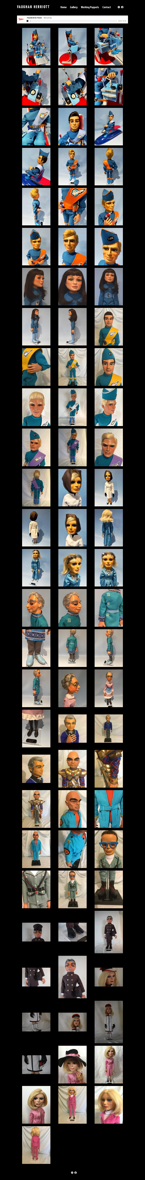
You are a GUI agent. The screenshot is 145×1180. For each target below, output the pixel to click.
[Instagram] (119, 7)
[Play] (28, 21)
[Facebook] (122, 7)
